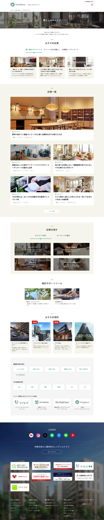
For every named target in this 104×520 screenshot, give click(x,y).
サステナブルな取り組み (34, 510)
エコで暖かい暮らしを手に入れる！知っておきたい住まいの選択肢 (73, 198)
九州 (72, 387)
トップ (11, 10)
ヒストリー (12, 510)
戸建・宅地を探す (83, 369)
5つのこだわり (32, 503)
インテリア (19, 137)
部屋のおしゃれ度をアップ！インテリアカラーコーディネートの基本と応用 (30, 166)
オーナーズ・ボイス (88, 500)
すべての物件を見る (20, 374)
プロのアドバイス (28, 137)
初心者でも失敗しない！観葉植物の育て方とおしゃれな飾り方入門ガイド (73, 166)
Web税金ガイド (67, 516)
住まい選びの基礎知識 (69, 505)
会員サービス (86, 504)
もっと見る (54, 211)
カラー (31, 170)
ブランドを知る (14, 500)
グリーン (68, 170)
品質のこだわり (33, 500)
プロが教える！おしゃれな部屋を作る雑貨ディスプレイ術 (30, 198)
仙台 (19, 387)
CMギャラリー (13, 508)
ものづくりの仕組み (33, 505)
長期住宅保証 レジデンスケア (51, 505)
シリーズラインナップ (15, 503)
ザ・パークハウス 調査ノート (70, 510)
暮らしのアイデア (68, 503)
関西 (45, 387)
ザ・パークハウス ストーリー (16, 505)
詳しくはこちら (52, 452)
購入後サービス (49, 500)
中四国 (58, 387)
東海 (32, 387)
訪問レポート (67, 508)
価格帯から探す (68, 369)
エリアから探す (20, 369)
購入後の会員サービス (50, 503)
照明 (14, 137)
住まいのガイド (18, 10)
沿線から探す (36, 369)
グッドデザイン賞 (33, 508)
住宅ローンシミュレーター (70, 513)
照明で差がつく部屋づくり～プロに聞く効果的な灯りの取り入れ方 (37, 134)
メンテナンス (48, 508)
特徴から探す (52, 369)
